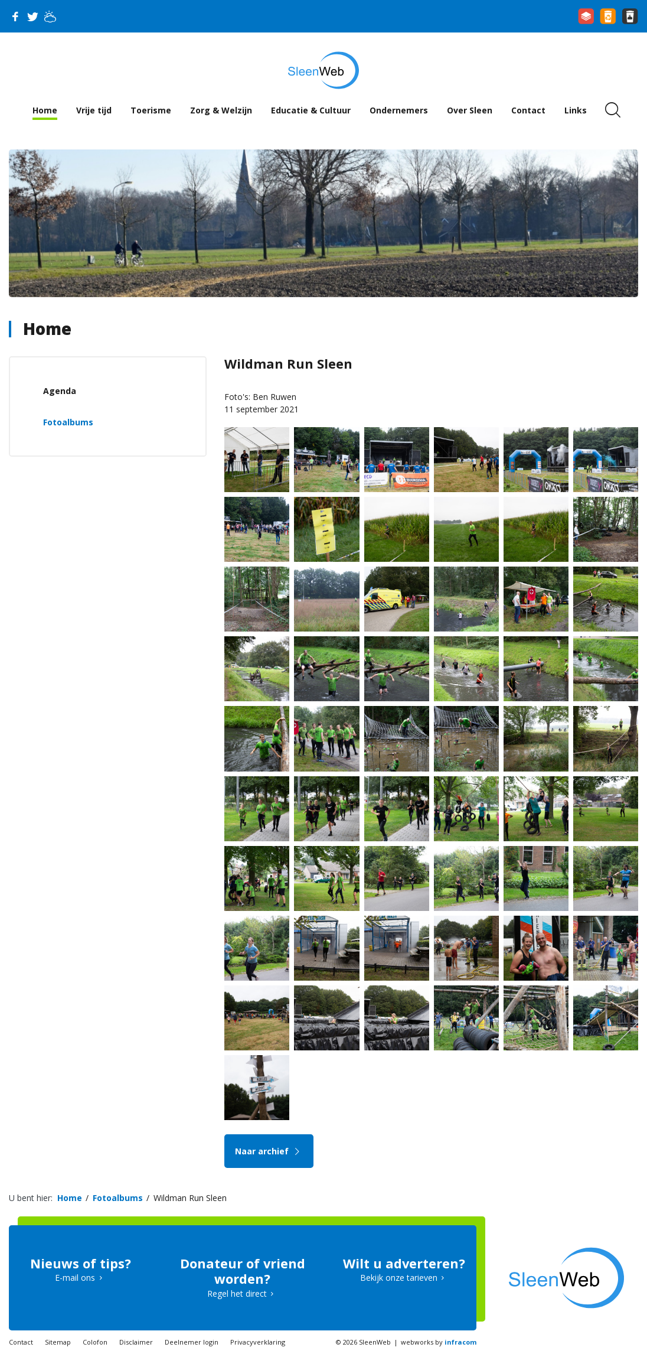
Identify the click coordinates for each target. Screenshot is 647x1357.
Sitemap (58, 1342)
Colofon (95, 1342)
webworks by (438, 1342)
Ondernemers (399, 110)
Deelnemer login (191, 1342)
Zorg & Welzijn (221, 110)
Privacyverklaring (257, 1342)
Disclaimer (136, 1342)
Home (44, 110)
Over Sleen (469, 110)
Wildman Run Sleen (190, 1197)
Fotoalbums (68, 422)
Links (575, 110)
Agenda (59, 390)
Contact (528, 110)
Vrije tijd (94, 110)
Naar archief (269, 1151)
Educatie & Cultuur (311, 110)
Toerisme (150, 110)
